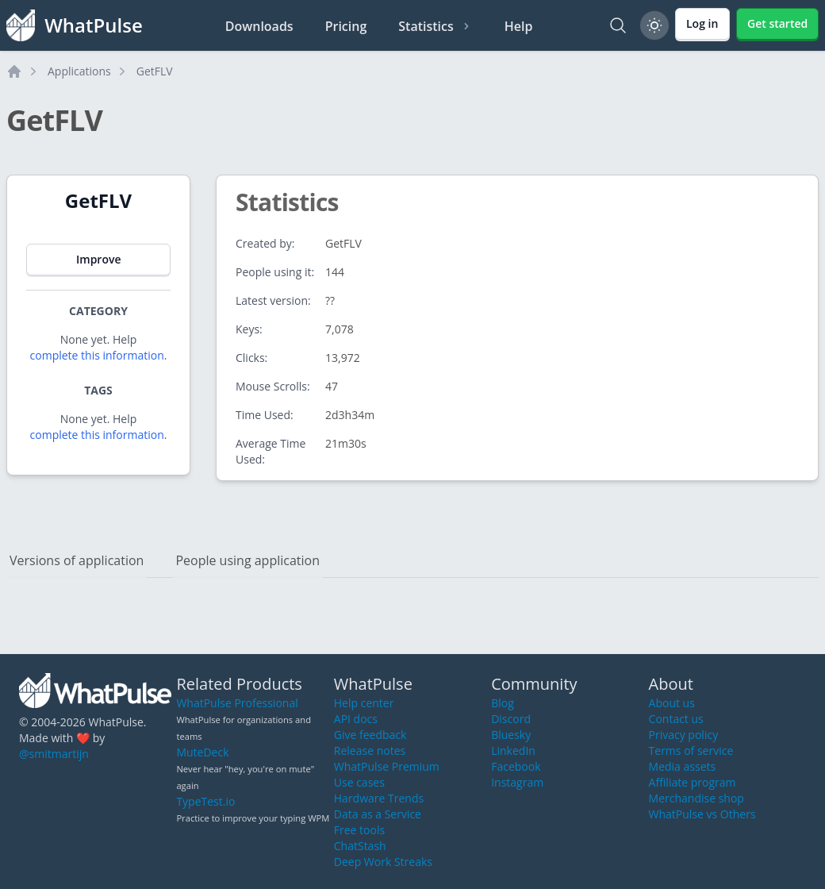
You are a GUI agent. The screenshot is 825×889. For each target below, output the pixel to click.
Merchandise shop (696, 798)
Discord (511, 718)
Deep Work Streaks (383, 861)
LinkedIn (513, 750)
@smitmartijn (54, 753)
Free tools (359, 829)
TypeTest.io (205, 801)
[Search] (617, 25)
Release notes (369, 750)
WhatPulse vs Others (702, 814)
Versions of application (77, 560)
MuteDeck (202, 752)
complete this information (97, 355)
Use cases (359, 782)
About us (672, 702)
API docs (356, 718)
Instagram (517, 782)
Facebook (515, 766)
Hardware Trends (379, 798)
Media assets (682, 766)
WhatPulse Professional (236, 702)
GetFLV (154, 71)
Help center (364, 702)
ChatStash (360, 845)
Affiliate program (692, 782)
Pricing (346, 26)
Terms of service (691, 750)
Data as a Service (377, 814)
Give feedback (370, 734)
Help (519, 26)
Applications (79, 71)
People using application (247, 560)
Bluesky (511, 734)
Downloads (259, 26)
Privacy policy (684, 734)
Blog (502, 702)
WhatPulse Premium (386, 766)
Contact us (676, 718)
